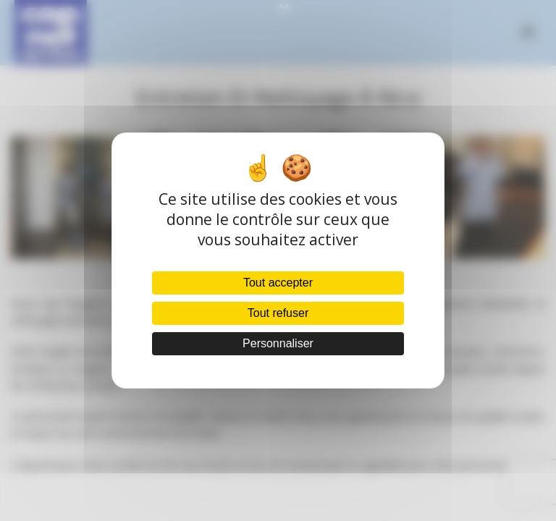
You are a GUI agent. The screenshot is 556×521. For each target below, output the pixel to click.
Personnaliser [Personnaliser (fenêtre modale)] (278, 343)
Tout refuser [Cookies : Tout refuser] (278, 313)
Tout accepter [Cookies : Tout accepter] (278, 282)
